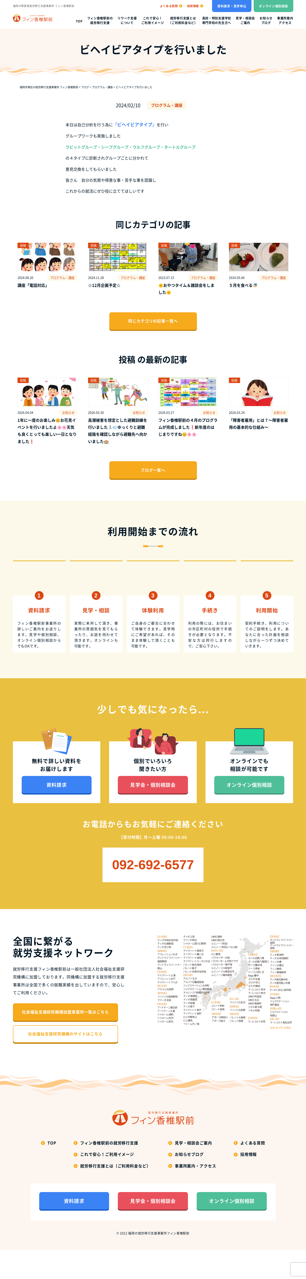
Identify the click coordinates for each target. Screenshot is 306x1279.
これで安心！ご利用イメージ (152, 20)
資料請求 (56, 814)
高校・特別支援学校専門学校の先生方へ (216, 20)
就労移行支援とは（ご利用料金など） (182, 20)
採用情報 (248, 1184)
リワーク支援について (127, 20)
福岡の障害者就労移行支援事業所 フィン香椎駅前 (43, 6)
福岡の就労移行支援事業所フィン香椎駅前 (158, 1262)
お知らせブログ (266, 20)
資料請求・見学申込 (231, 6)
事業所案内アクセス (285, 20)
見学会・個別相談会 (153, 814)
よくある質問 (252, 1172)
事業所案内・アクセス (195, 1195)
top (79, 21)
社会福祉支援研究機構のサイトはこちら (65, 1063)
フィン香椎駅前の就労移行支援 (100, 20)
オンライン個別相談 (273, 6)
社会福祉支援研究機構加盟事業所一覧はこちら (65, 1041)
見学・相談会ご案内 (245, 20)
